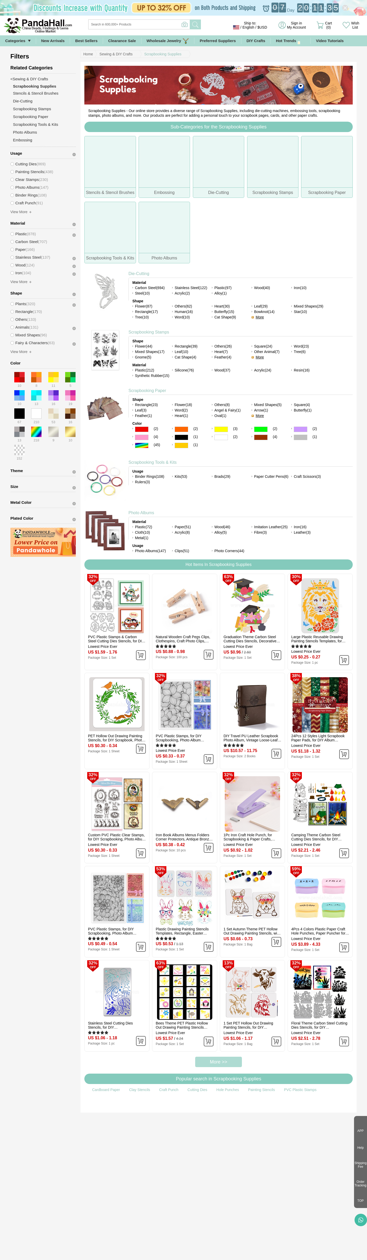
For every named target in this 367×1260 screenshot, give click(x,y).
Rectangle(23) (146, 405)
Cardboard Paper (106, 1090)
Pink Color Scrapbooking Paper (141, 437)
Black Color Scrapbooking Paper (181, 437)
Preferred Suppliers (218, 40)
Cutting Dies (197, 1090)
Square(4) (302, 405)
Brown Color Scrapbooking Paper (261, 437)
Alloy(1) (220, 293)
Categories (15, 40)
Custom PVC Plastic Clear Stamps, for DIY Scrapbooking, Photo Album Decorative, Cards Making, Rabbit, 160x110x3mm (116, 837)
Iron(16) (300, 527)
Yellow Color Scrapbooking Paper (221, 429)
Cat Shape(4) (185, 357)
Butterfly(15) (224, 312)
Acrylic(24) (262, 370)
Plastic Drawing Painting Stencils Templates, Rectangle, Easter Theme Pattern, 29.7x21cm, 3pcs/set (182, 931)
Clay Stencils (139, 1090)
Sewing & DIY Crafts (115, 54)
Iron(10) (300, 288)
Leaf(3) (140, 410)
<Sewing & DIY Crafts (29, 79)
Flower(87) (143, 306)
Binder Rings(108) (149, 476)
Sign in (296, 25)
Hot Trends (290, 41)
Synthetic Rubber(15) (152, 376)
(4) (156, 437)
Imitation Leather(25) (271, 527)
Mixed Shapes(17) (150, 352)
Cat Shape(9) (225, 317)
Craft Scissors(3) (307, 476)
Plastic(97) (223, 288)
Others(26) (223, 346)
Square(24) (263, 346)
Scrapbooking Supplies (162, 54)
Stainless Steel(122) (191, 288)
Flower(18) (183, 405)
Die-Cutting (138, 273)
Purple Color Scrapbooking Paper (300, 429)
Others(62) (183, 306)
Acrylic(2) (182, 293)
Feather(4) (222, 357)
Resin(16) (302, 370)
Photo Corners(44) (229, 551)
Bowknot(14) (264, 312)
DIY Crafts (256, 40)
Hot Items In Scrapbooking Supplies (219, 564)
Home (88, 54)
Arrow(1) (261, 410)
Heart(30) (222, 306)
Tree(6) (299, 352)
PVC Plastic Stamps (300, 1090)
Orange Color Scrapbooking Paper (181, 429)
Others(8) (222, 405)
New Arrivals (53, 40)
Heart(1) (181, 416)
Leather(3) (302, 532)
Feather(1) (143, 416)
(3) (235, 429)
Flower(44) (143, 346)
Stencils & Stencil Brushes (35, 93)
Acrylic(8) (182, 532)
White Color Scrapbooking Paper (221, 437)
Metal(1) (141, 538)
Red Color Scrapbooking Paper (141, 429)
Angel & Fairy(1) (227, 410)
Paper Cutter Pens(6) (271, 476)
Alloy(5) (220, 532)
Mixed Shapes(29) (308, 306)
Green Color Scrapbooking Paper (261, 429)
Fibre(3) (260, 532)
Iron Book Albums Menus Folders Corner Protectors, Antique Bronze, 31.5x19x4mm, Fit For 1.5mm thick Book (184, 837)
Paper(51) (183, 527)
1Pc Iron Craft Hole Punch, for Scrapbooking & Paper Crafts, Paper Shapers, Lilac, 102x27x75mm (247, 837)
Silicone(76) (184, 370)
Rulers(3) (142, 482)
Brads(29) (222, 476)
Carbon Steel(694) (150, 288)
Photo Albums (141, 513)
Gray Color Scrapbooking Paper (300, 437)
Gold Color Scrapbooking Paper (181, 445)
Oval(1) (220, 416)
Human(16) (184, 312)
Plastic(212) (144, 370)
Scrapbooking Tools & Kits (152, 462)
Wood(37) (222, 370)
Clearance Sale (122, 40)
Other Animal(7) (267, 352)
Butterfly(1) (302, 410)
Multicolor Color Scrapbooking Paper (141, 445)
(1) (195, 437)
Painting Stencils (261, 1090)
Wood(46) (222, 527)
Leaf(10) (181, 352)
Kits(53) (181, 476)
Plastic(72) (143, 527)
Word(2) (181, 410)
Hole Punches (227, 1090)
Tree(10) (142, 317)
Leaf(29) (261, 306)
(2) (156, 429)
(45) (157, 445)
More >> (218, 1062)
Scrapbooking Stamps (148, 332)
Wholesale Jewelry (168, 41)
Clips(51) (182, 551)
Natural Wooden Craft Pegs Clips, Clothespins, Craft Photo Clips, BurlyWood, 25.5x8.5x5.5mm (183, 639)
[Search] (160, 24)
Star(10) (300, 312)
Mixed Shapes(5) (268, 405)
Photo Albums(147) (150, 551)
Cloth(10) (142, 532)
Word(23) (301, 346)
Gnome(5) (143, 357)
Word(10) (182, 317)
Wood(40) (262, 288)
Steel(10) (142, 293)
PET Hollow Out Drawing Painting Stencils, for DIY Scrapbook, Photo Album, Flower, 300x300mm (116, 738)
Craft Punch (168, 1090)
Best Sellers (86, 40)
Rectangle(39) (186, 346)
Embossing (22, 140)
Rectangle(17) (146, 312)
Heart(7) (221, 352)
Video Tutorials (330, 40)
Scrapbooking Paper (147, 390)
